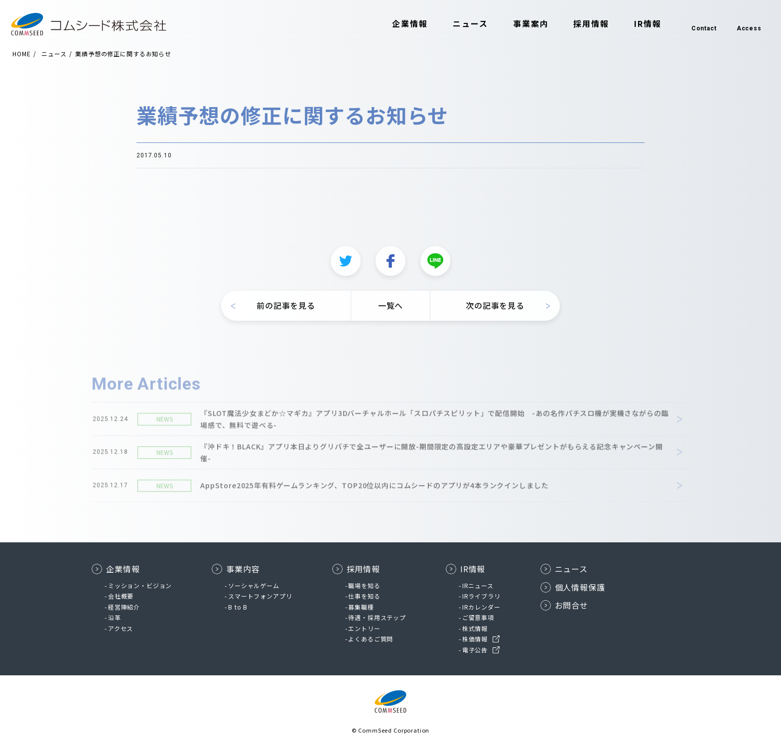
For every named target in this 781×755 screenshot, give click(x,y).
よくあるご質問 (370, 638)
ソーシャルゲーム (253, 585)
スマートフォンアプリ (260, 596)
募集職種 (361, 607)
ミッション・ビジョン (140, 585)
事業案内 (523, 23)
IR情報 (639, 23)
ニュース (462, 23)
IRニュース (478, 585)
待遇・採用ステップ (377, 617)
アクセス (120, 628)
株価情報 (475, 638)
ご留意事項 (478, 617)
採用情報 (584, 23)
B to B (238, 607)
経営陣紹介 (124, 607)
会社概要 (120, 596)
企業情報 (402, 23)
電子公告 (475, 649)
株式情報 (475, 628)
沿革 (114, 617)
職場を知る (364, 585)
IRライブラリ (481, 596)
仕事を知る (364, 596)
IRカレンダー (481, 607)
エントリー (364, 628)
